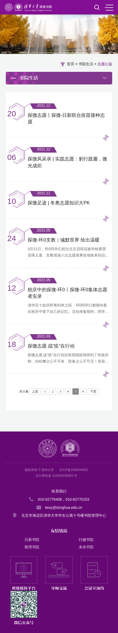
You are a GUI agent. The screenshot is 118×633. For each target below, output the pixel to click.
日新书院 (31, 539)
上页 (35, 391)
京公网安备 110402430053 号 (56, 476)
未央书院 (86, 547)
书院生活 (85, 64)
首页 (70, 64)
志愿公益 (104, 64)
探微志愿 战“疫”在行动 (51, 346)
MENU (109, 8)
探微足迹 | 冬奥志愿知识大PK (59, 202)
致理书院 (31, 547)
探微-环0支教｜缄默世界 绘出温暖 (64, 240)
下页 (93, 391)
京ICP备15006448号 (73, 470)
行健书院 (86, 539)
